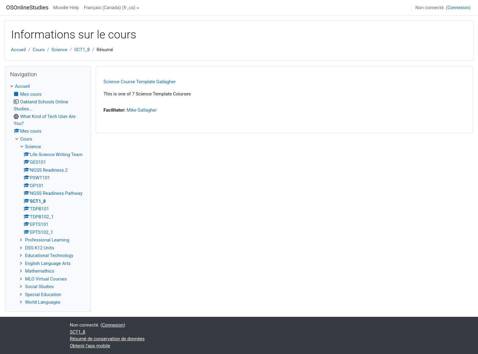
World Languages (42, 302)
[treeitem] (48, 194)
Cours (39, 49)
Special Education (43, 294)
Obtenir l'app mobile (90, 346)
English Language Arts (48, 263)
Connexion (458, 7)
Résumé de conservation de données (107, 338)
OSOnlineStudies (27, 7)
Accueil (18, 49)
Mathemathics (39, 271)
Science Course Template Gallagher (140, 81)
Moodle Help (66, 7)
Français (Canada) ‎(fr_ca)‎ (109, 7)
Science (59, 49)
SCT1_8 (82, 49)
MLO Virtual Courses (46, 279)
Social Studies (39, 286)
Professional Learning (47, 240)
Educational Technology (49, 255)
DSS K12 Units (39, 248)
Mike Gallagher (142, 110)
